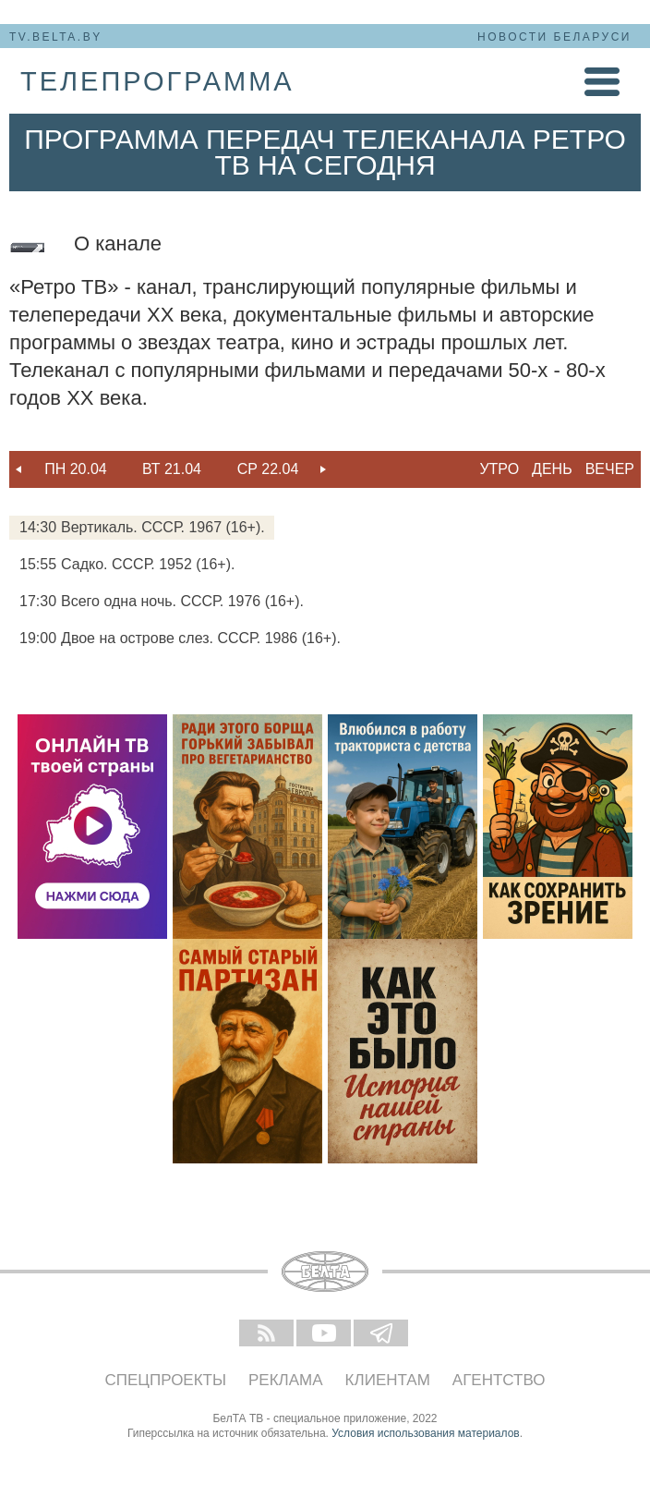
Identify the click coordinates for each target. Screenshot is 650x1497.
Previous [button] (18, 469)
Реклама (285, 1380)
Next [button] (323, 469)
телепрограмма (157, 81)
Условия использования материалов (425, 1433)
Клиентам (387, 1380)
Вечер (609, 469)
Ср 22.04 (268, 469)
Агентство (499, 1380)
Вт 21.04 (171, 469)
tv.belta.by (55, 36)
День (552, 469)
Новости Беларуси (554, 36)
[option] (76, 469)
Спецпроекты (166, 1380)
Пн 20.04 (75, 469)
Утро (499, 469)
